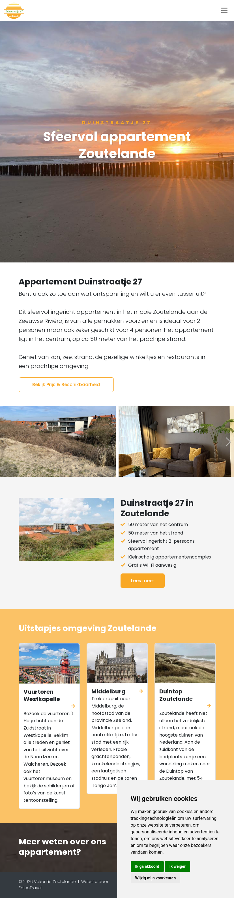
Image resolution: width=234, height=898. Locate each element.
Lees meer (142, 580)
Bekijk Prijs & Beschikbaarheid (66, 384)
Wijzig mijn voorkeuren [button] (155, 878)
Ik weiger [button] (177, 866)
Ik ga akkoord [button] (147, 866)
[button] (228, 442)
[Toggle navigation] (224, 10)
